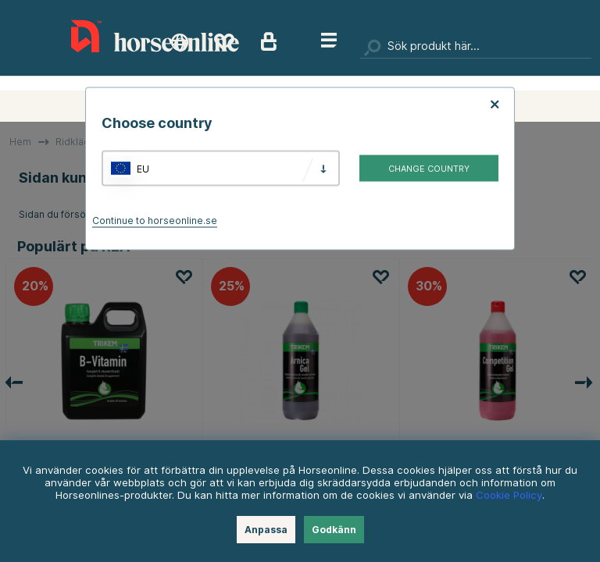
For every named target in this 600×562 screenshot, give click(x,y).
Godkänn (334, 529)
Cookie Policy (509, 495)
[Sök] (475, 47)
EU (143, 168)
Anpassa (266, 529)
